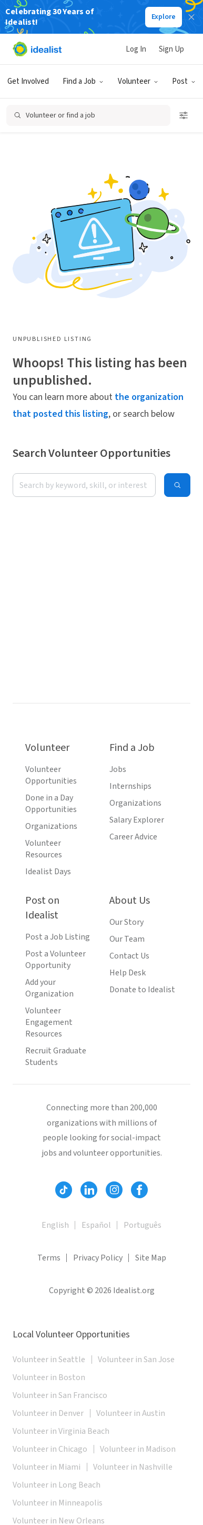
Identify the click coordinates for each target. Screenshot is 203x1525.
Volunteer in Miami (46, 1467)
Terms (48, 1258)
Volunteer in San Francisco (60, 1395)
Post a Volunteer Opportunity (55, 959)
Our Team (127, 939)
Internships (130, 786)
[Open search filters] (183, 115)
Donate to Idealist (142, 989)
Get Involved (28, 81)
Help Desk (127, 973)
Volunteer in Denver (48, 1413)
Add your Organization (49, 988)
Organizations (51, 826)
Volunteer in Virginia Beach (61, 1431)
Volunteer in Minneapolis (58, 1503)
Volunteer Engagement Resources (49, 1022)
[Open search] (88, 115)
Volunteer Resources (43, 849)
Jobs (117, 769)
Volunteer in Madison (138, 1449)
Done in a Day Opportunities (51, 803)
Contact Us (129, 956)
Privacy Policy (98, 1258)
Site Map (150, 1258)
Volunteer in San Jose (136, 1359)
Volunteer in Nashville (132, 1467)
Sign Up (171, 49)
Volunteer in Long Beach (56, 1485)
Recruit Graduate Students (55, 1056)
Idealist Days (48, 871)
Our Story (126, 922)
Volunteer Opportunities (51, 775)
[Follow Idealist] (63, 1189)
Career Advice (133, 837)
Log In (136, 49)
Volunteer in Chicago (50, 1449)
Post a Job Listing (57, 937)
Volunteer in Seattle (49, 1359)
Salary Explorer (136, 820)
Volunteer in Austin (130, 1413)
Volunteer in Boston (49, 1377)
